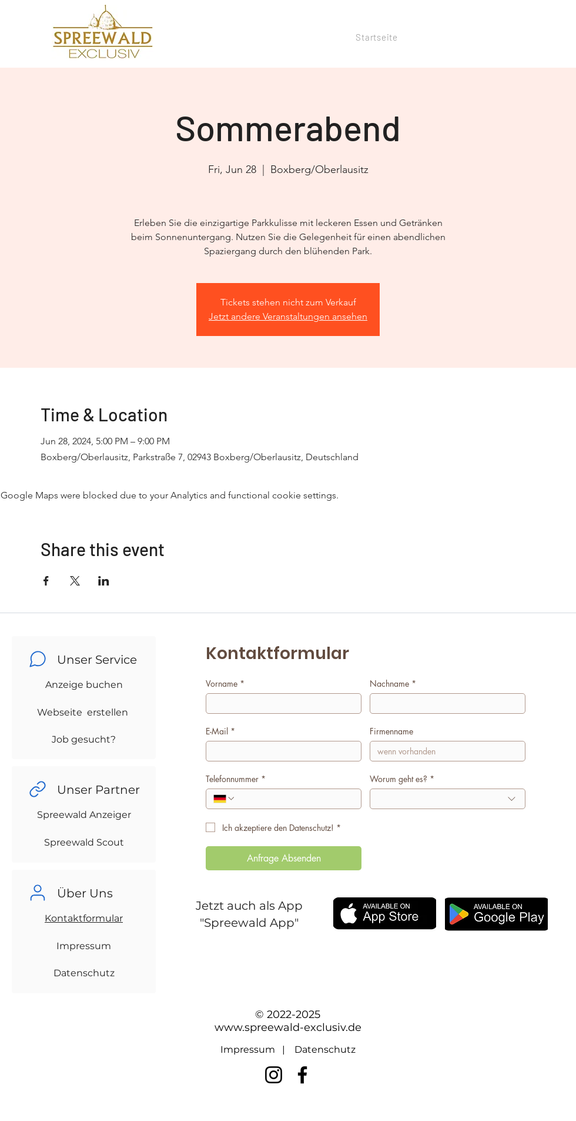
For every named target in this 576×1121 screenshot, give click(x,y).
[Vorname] (280, 703)
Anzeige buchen (84, 684)
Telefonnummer (236, 779)
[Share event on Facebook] (46, 581)
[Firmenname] (444, 751)
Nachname (393, 683)
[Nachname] (444, 703)
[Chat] (37, 659)
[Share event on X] (75, 581)
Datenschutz (84, 973)
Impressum (83, 946)
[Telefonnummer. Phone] (295, 799)
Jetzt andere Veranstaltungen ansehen (288, 316)
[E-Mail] (280, 751)
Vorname (225, 683)
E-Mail (220, 731)
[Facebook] (302, 1074)
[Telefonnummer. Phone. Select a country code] (224, 798)
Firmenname (391, 731)
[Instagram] (273, 1074)
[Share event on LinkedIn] (103, 581)
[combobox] (447, 799)
